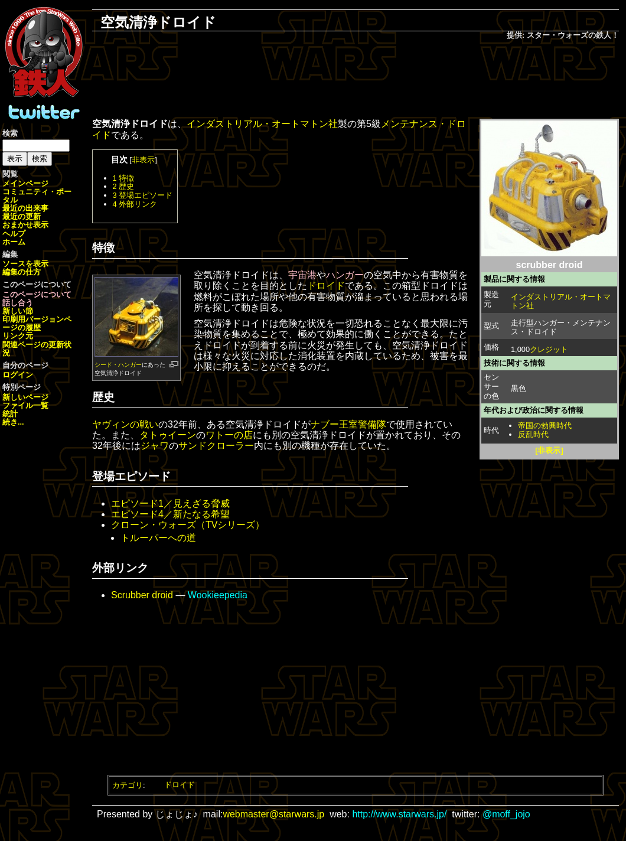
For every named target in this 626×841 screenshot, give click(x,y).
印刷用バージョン (33, 319)
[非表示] (549, 450)
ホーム (13, 241)
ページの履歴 (36, 323)
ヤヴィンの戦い (125, 424)
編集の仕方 (21, 272)
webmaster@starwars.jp (273, 814)
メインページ (25, 183)
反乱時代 (533, 434)
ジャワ (155, 446)
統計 (10, 413)
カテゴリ (127, 784)
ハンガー (345, 275)
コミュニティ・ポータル (36, 195)
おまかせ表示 (25, 224)
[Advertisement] (355, 80)
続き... (13, 422)
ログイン (17, 374)
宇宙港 (302, 275)
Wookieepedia (217, 595)
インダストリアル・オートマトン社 (561, 301)
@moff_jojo (506, 814)
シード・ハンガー (118, 364)
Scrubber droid (142, 595)
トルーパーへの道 (158, 538)
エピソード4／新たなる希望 (170, 514)
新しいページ (25, 397)
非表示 (143, 159)
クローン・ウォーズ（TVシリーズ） (188, 525)
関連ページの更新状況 (36, 348)
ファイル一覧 (25, 405)
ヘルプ (13, 233)
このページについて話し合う (36, 298)
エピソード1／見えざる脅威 (170, 503)
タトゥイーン (167, 435)
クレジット (549, 349)
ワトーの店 (229, 435)
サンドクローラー (216, 446)
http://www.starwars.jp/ (399, 814)
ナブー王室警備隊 (348, 424)
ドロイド (326, 286)
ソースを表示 (25, 263)
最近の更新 (21, 216)
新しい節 (17, 311)
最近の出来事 (25, 208)
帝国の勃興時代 (545, 425)
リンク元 (17, 335)
